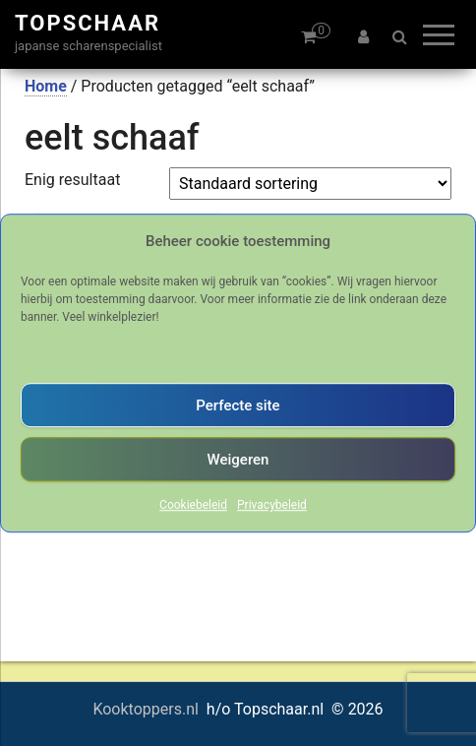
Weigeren (238, 459)
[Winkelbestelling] (310, 183)
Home (46, 86)
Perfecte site (237, 405)
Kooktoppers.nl (147, 709)
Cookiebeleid (193, 505)
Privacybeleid (272, 505)
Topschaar (87, 23)
